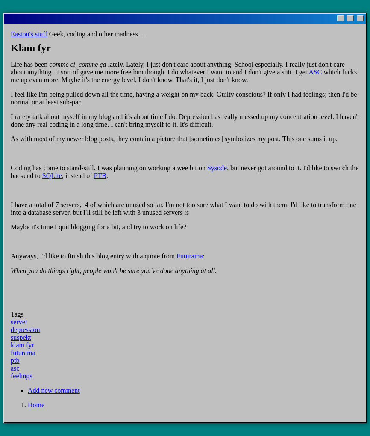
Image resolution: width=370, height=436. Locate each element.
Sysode (216, 168)
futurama (23, 352)
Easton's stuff (29, 34)
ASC (315, 72)
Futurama (189, 256)
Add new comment (54, 390)
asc (15, 368)
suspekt (21, 337)
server (19, 322)
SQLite (52, 175)
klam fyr (22, 345)
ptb (15, 360)
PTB (100, 175)
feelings (21, 376)
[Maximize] (350, 18)
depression (25, 329)
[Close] (360, 18)
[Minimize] (340, 18)
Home (36, 405)
